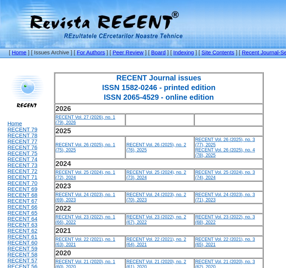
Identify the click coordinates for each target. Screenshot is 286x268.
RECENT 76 (22, 147)
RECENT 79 (22, 130)
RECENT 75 (22, 153)
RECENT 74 (22, 159)
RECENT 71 (22, 177)
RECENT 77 (22, 141)
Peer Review (127, 52)
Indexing (183, 52)
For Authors (91, 52)
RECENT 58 (22, 255)
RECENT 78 (22, 135)
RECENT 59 (22, 249)
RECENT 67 (22, 201)
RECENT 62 (22, 231)
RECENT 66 (22, 207)
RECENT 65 (22, 213)
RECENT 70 (22, 183)
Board (158, 52)
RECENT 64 (22, 219)
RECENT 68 (22, 195)
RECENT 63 (22, 225)
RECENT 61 (22, 237)
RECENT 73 (22, 165)
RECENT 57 (22, 261)
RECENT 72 (22, 171)
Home (19, 52)
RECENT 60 (22, 243)
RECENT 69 (22, 189)
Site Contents (217, 52)
